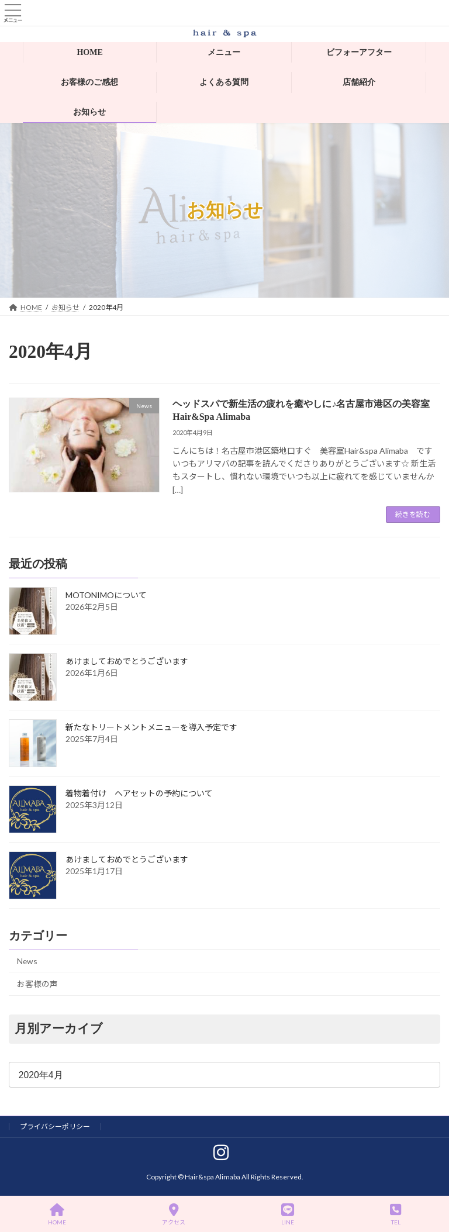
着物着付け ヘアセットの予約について (139, 794)
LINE (287, 1214)
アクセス (173, 1214)
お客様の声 (37, 984)
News (27, 961)
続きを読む (412, 514)
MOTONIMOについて (106, 596)
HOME (57, 1214)
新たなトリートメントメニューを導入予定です (151, 728)
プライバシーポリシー (55, 1126)
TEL (395, 1214)
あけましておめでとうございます (126, 662)
